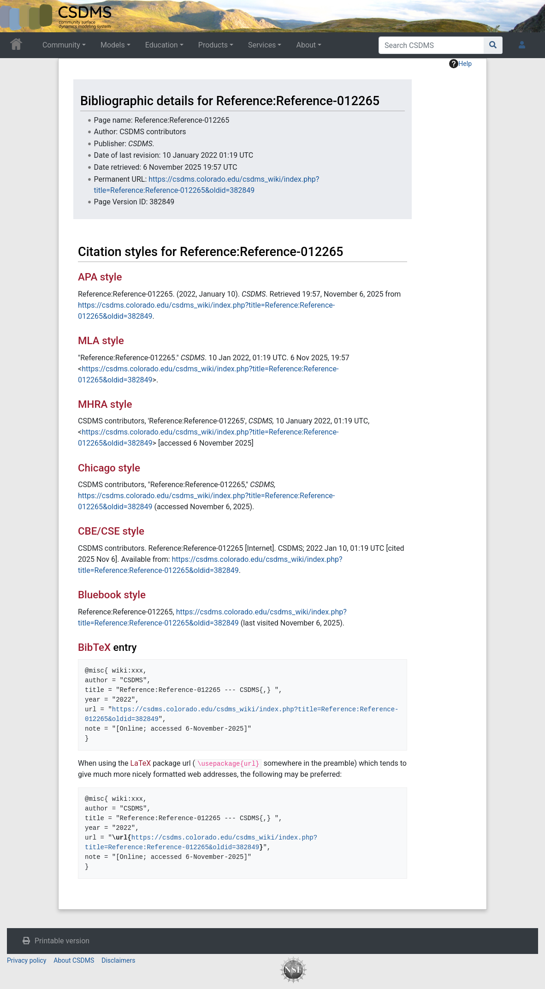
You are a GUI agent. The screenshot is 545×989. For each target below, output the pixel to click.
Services (262, 45)
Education (161, 45)
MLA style (101, 340)
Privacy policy (26, 960)
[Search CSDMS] (431, 45)
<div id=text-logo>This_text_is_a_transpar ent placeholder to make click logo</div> (14, 16)
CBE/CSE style (111, 531)
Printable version (62, 940)
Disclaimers (118, 960)
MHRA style (105, 404)
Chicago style (109, 468)
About (306, 45)
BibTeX (94, 647)
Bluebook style (112, 595)
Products (213, 45)
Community (61, 45)
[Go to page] (493, 45)
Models (113, 45)
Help (460, 63)
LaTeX (140, 763)
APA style (100, 277)
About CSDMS (73, 960)
